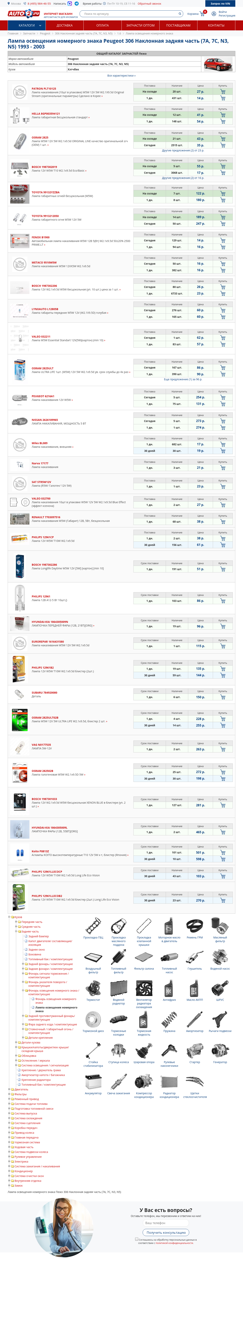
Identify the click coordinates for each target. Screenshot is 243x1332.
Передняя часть (32, 922)
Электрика (21, 1161)
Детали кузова (31, 1042)
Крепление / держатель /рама (41, 1070)
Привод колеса (24, 1132)
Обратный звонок (149, 3)
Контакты (216, 25)
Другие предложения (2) (183, 150)
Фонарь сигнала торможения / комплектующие (48, 975)
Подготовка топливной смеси (34, 1108)
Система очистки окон (29, 1176)
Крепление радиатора (36, 1080)
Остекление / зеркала (36, 1060)
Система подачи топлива (31, 1104)
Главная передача (26, 1137)
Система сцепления (27, 1123)
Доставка (65, 25)
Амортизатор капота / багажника (43, 1075)
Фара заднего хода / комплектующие (52, 1024)
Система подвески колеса (31, 1152)
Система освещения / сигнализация (45, 1065)
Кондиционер (24, 1171)
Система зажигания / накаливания (37, 1166)
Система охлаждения (28, 1118)
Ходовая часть (24, 1147)
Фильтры (21, 1094)
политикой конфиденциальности (174, 1243)
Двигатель (21, 1089)
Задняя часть (30, 931)
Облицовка (29, 1056)
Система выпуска (26, 1113)
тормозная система (27, 1142)
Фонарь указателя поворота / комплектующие (47, 984)
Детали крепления (40, 1037)
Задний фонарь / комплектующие (50, 964)
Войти (223, 12)
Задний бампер (38, 936)
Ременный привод (27, 1099)
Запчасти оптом (140, 25)
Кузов (18, 917)
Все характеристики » (121, 75)
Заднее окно (36, 949)
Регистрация (227, 15)
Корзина (193, 14)
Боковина (34, 954)
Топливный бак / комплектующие (50, 959)
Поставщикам (178, 25)
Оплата (102, 25)
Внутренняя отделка (28, 1181)
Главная (13, 33)
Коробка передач (26, 1128)
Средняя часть (31, 926)
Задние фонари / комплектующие (50, 969)
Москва (16, 3)
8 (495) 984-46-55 (39, 3)
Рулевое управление (28, 1157)
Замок (19, 1185)
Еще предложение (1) (183, 379)
